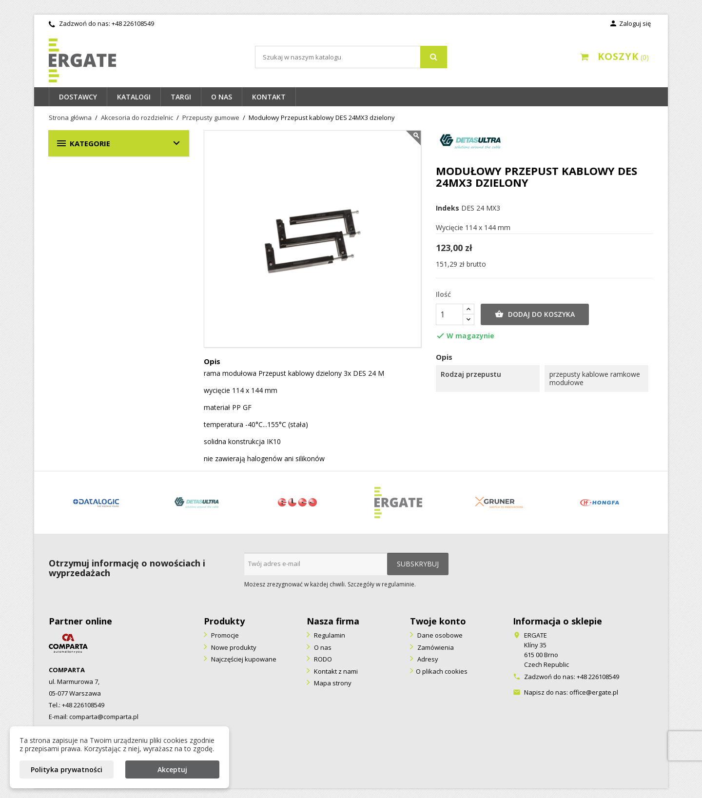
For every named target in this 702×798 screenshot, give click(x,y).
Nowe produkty (233, 647)
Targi (181, 96)
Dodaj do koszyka (535, 314)
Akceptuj (172, 769)
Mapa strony (331, 683)
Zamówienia (435, 647)
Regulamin (328, 635)
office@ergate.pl (593, 692)
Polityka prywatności (66, 769)
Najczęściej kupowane (243, 659)
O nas (221, 96)
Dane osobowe (439, 635)
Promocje (224, 635)
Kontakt (269, 96)
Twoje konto (438, 621)
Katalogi (134, 96)
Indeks (447, 208)
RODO (322, 659)
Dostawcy (78, 96)
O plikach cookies (442, 671)
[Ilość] (449, 314)
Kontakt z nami (335, 671)
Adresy (427, 659)
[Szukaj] (351, 57)
